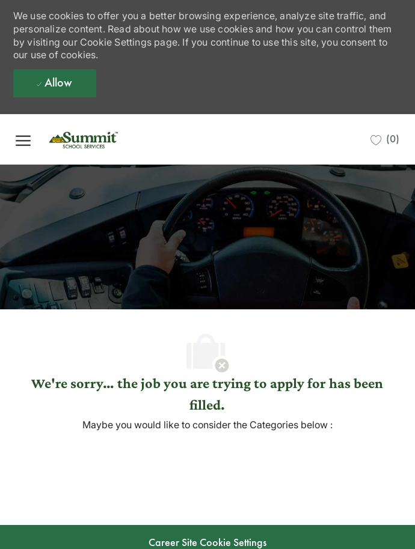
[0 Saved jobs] (384, 139)
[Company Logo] (103, 139)
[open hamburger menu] (23, 139)
